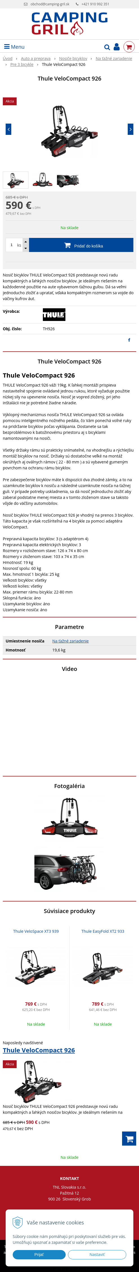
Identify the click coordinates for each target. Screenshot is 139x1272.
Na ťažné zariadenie (70, 641)
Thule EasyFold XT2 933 (102, 931)
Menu (14, 46)
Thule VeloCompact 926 (39, 1050)
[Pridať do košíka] (69, 245)
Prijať (39, 1254)
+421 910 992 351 (95, 4)
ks (19, 245)
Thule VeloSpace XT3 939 (36, 931)
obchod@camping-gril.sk (50, 4)
